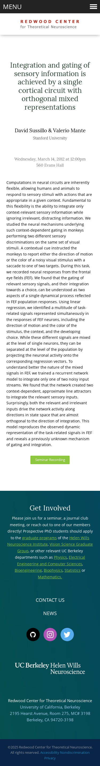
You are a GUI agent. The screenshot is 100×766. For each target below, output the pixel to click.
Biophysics (53, 570)
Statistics (73, 570)
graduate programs (39, 537)
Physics (60, 557)
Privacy (50, 758)
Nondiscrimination (75, 752)
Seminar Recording (50, 460)
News (50, 613)
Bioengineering (28, 570)
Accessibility (49, 752)
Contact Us (50, 600)
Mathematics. (50, 576)
